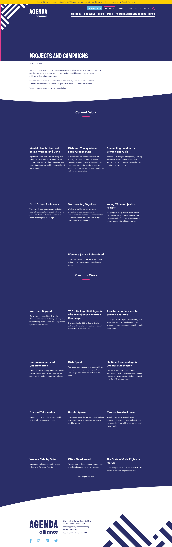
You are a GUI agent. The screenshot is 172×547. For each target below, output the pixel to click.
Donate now (94, 8)
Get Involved (135, 8)
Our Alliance (106, 14)
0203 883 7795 (70, 529)
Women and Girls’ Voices (131, 14)
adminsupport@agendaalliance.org (76, 526)
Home (31, 63)
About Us (76, 14)
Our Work (89, 14)
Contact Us (122, 8)
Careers (146, 8)
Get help (109, 8)
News (151, 14)
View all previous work (86, 476)
